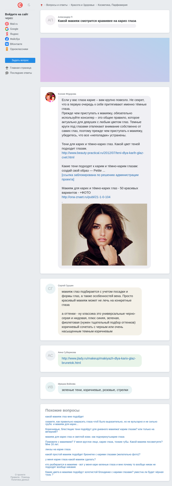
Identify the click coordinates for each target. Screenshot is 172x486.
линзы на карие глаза (58, 449)
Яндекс (12, 34)
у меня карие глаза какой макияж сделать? (70, 459)
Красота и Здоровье (83, 5)
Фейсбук (12, 39)
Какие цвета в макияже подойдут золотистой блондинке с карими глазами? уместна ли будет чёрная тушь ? (104, 473)
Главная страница (18, 68)
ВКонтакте (13, 44)
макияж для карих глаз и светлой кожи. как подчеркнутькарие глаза (84, 436)
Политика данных (20, 479)
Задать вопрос (20, 60)
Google (11, 29)
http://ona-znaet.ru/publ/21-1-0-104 (86, 197)
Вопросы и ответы (57, 5)
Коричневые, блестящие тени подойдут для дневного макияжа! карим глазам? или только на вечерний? (99, 430)
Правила (15, 477)
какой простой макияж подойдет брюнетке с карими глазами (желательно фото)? (92, 454)
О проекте (20, 474)
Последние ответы (18, 73)
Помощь (25, 477)
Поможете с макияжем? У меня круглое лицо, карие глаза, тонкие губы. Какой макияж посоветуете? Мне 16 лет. (104, 443)
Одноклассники (16, 49)
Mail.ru (11, 24)
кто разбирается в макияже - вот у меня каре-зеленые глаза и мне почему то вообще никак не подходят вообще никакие (100, 465)
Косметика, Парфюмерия (113, 5)
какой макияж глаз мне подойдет (64, 416)
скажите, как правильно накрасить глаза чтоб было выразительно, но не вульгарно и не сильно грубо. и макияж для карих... (101, 422)
